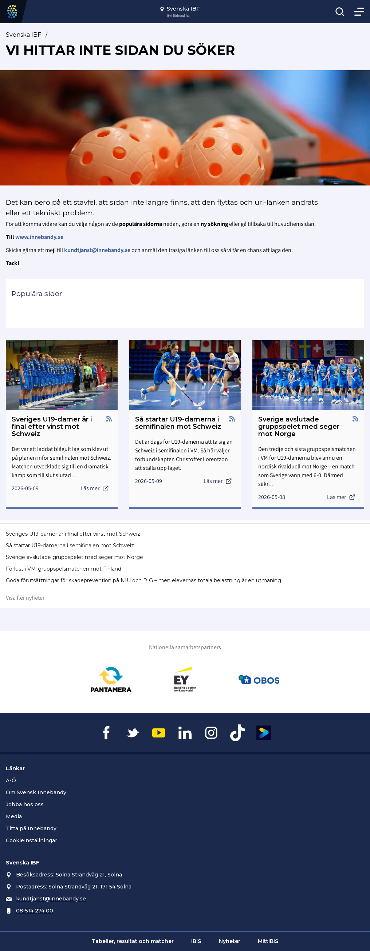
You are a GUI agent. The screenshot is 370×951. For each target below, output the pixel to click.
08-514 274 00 (34, 910)
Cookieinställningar (31, 840)
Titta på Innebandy (31, 828)
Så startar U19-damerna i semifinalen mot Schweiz (70, 545)
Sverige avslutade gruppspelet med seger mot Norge (74, 557)
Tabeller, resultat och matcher (133, 941)
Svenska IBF (23, 34)
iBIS (196, 941)
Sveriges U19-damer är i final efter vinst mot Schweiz (73, 534)
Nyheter (229, 941)
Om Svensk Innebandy (36, 792)
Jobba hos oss (25, 804)
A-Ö (11, 780)
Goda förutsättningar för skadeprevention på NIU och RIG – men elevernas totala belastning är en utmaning (143, 580)
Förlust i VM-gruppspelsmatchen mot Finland (63, 569)
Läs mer (94, 488)
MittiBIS (268, 941)
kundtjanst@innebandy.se (51, 898)
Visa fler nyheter (25, 598)
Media (14, 816)
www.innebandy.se (39, 237)
